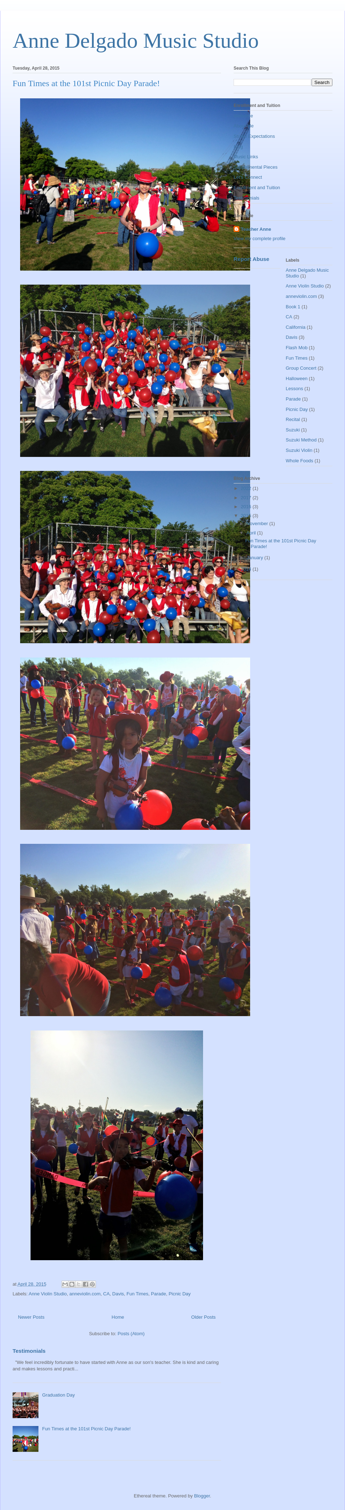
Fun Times (137, 1293)
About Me (244, 125)
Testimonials (29, 1351)
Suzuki (293, 430)
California (295, 327)
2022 (247, 488)
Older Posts (203, 1317)
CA (106, 1293)
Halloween (297, 378)
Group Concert (301, 368)
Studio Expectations (254, 136)
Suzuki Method (301, 440)
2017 (247, 497)
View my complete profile (259, 238)
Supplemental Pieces (255, 167)
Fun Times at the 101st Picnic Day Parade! (86, 83)
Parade (158, 1293)
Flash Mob (297, 347)
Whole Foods (299, 460)
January (255, 557)
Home (118, 1317)
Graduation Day (58, 1395)
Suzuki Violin (299, 450)
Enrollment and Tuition (257, 187)
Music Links (246, 156)
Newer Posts (31, 1317)
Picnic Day (179, 1293)
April (252, 533)
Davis (118, 1293)
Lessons (294, 388)
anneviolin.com (85, 1293)
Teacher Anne (256, 229)
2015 (247, 515)
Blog (238, 146)
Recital (293, 419)
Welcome (243, 115)
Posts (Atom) (131, 1333)
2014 (247, 569)
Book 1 (293, 306)
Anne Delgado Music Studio (136, 40)
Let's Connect (248, 177)
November (258, 523)
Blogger (202, 1496)
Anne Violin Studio (48, 1293)
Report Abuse (251, 259)
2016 (247, 506)
